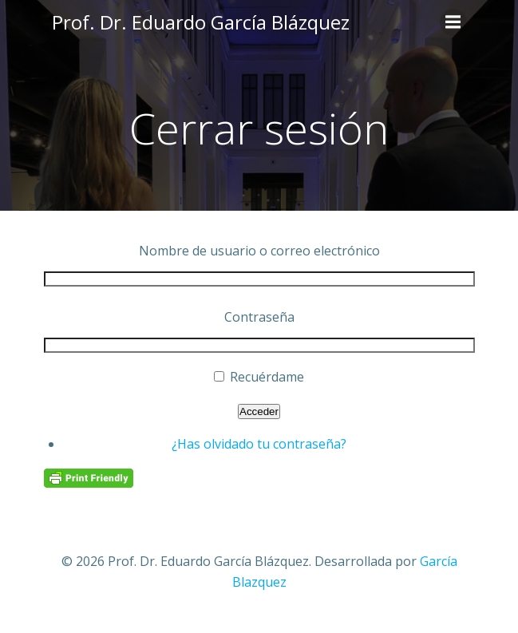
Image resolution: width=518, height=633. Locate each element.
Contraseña (259, 317)
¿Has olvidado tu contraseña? (259, 444)
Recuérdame (267, 377)
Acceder (259, 411)
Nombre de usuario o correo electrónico (259, 250)
